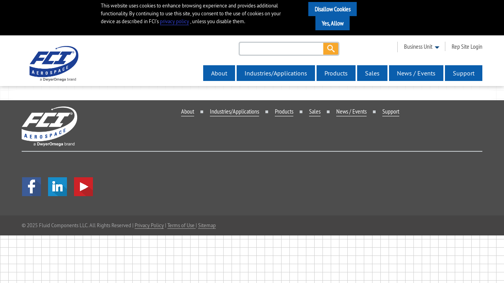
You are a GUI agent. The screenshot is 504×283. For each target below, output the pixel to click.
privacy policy (174, 21)
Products (336, 73)
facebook (31, 187)
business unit (418, 46)
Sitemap (207, 225)
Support (463, 73)
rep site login (467, 46)
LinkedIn (57, 187)
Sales (372, 73)
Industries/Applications (276, 73)
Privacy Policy (149, 225)
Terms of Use (181, 225)
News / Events (416, 73)
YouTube (83, 187)
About (219, 73)
